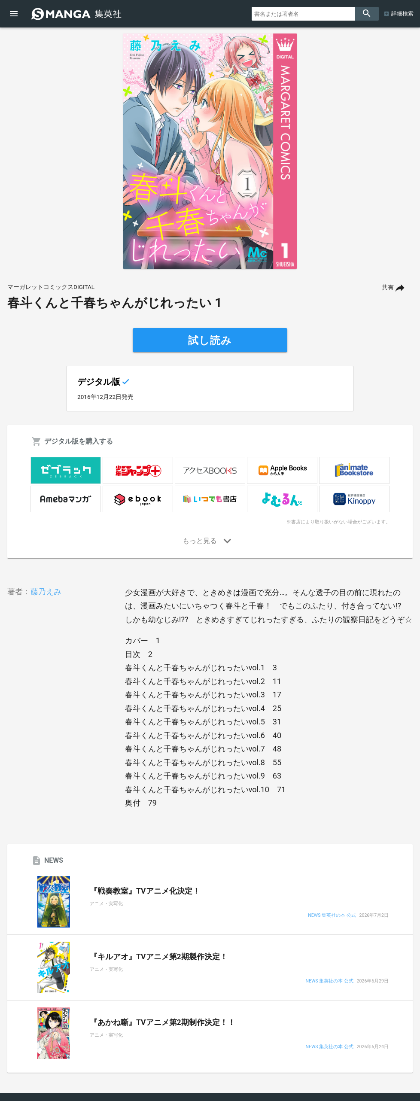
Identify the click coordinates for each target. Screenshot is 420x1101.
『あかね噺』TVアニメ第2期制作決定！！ (162, 1022)
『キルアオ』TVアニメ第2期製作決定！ (159, 956)
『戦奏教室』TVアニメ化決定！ (145, 891)
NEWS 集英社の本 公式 (332, 915)
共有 (388, 287)
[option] (210, 151)
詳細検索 (402, 13)
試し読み (210, 341)
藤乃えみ (45, 591)
